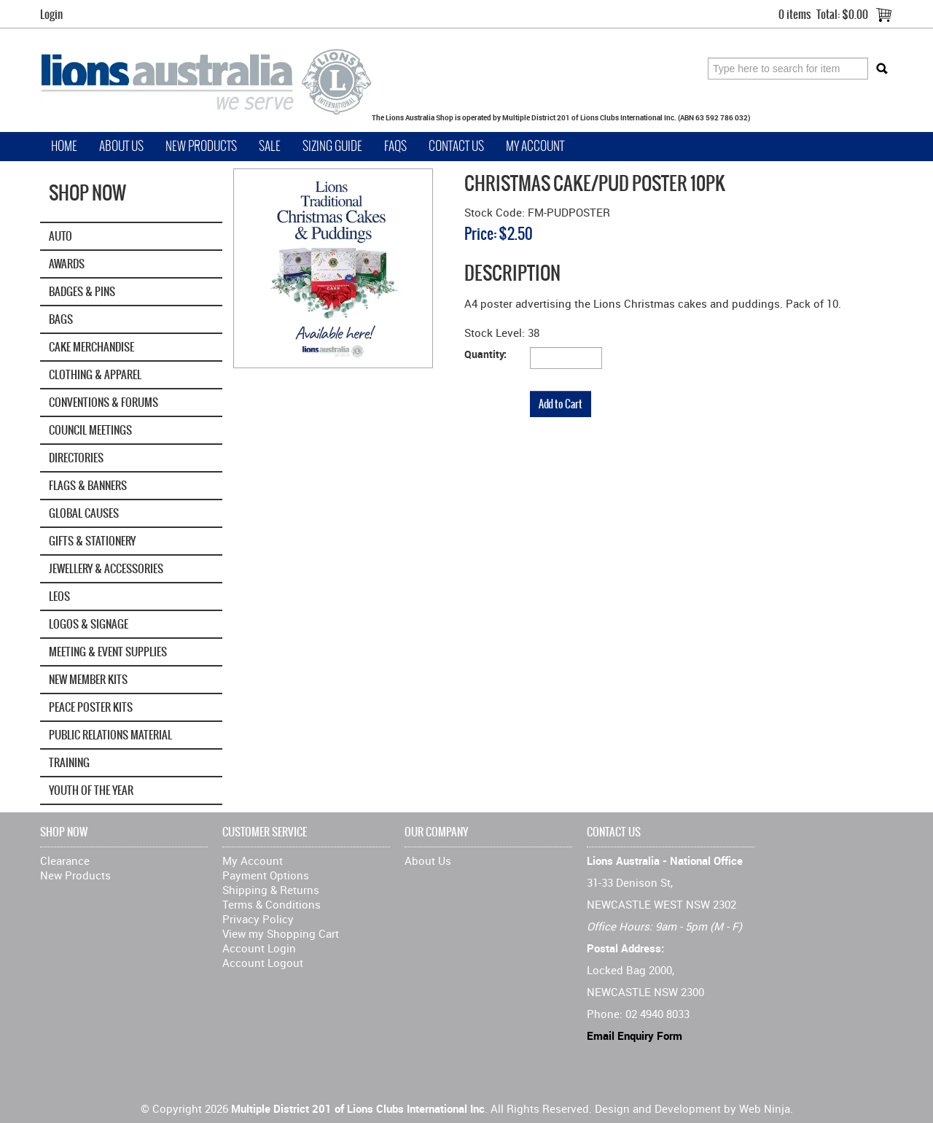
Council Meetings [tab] (90, 429)
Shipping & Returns (270, 889)
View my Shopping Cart (280, 933)
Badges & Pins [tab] (82, 291)
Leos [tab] (59, 596)
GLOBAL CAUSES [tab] (84, 513)
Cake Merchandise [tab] (91, 346)
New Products (201, 146)
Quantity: (485, 354)
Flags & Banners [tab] (88, 485)
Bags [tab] (61, 319)
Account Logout (262, 962)
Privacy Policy (258, 919)
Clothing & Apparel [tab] (95, 374)
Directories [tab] (76, 457)
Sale (270, 146)
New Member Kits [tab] (88, 679)
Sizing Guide (332, 146)
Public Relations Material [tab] (110, 734)
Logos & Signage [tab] (88, 623)
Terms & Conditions (271, 904)
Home (64, 146)
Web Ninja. (766, 1108)
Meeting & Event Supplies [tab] (108, 651)
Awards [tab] (67, 263)
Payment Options (265, 875)
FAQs (395, 146)
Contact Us (456, 146)
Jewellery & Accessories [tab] (106, 568)
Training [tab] (69, 762)
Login (51, 14)
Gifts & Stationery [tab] (92, 540)
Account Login (259, 948)
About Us (121, 146)
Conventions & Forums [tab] (103, 402)
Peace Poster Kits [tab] (91, 707)
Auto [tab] (60, 236)
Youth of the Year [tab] (91, 790)
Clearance (65, 860)
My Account (535, 146)
